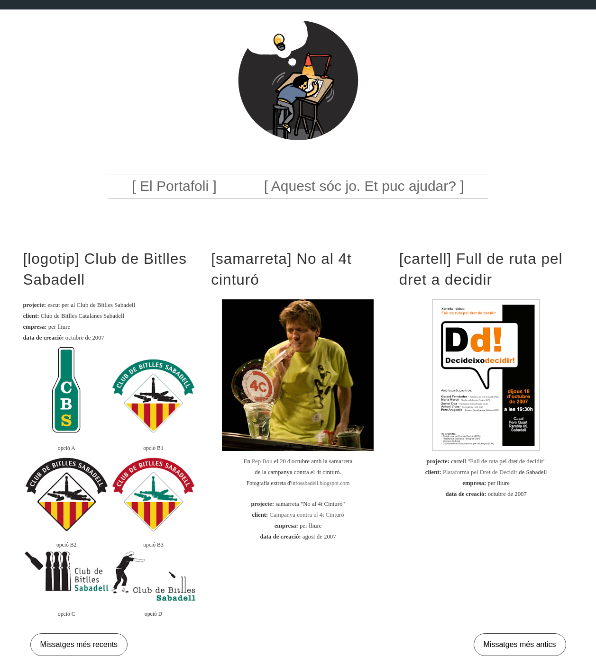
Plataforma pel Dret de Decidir (480, 472)
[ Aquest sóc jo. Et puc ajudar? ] (364, 186)
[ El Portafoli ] (174, 186)
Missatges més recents (79, 644)
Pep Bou (262, 461)
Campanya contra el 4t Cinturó (306, 515)
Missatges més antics (520, 644)
